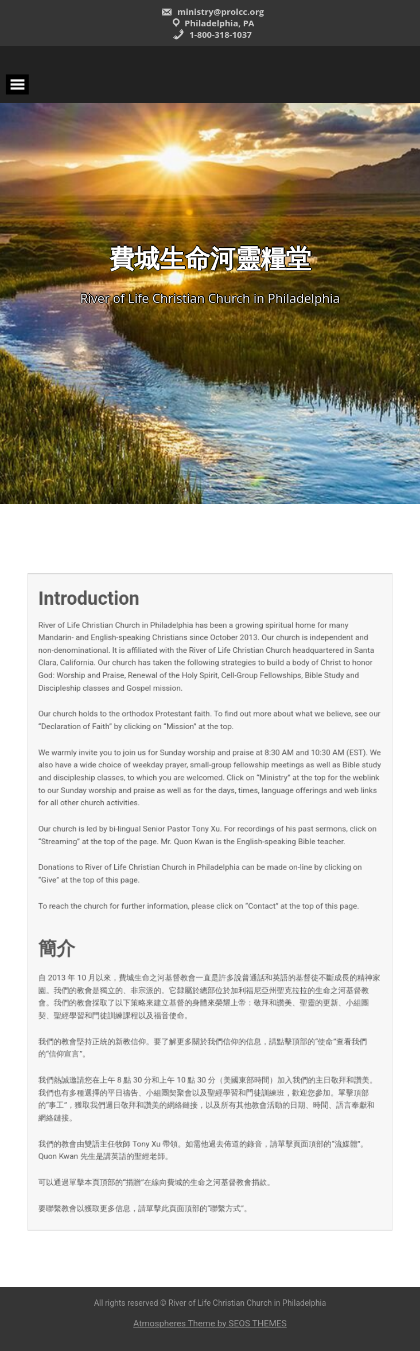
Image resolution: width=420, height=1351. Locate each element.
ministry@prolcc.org (212, 11)
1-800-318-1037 (212, 34)
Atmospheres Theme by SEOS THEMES (209, 1323)
